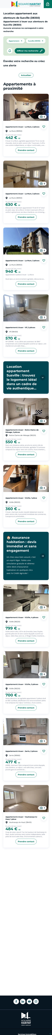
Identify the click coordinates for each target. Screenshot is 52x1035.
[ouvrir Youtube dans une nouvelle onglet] (29, 1001)
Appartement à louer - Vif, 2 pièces (20, 327)
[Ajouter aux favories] (44, 126)
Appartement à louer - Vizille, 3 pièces (21, 684)
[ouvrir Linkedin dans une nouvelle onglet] (23, 1001)
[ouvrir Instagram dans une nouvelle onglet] (36, 1001)
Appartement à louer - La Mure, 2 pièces (22, 127)
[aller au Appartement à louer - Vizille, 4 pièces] (26, 597)
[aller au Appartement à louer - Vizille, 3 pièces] (26, 664)
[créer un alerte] (9, 51)
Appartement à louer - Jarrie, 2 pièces (21, 751)
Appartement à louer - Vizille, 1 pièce (21, 498)
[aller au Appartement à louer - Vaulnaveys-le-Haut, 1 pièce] (26, 798)
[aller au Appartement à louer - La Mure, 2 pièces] (26, 107)
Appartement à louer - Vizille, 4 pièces (21, 617)
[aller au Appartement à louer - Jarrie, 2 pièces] (26, 731)
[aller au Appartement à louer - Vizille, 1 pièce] (26, 478)
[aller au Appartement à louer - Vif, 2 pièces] (26, 307)
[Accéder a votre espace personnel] (48, 4)
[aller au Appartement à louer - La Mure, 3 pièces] (26, 174)
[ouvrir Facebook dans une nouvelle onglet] (16, 1001)
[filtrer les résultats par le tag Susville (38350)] (36, 40)
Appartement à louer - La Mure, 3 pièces (22, 194)
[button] (16, 40)
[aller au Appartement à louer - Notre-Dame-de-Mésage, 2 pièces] (26, 411)
